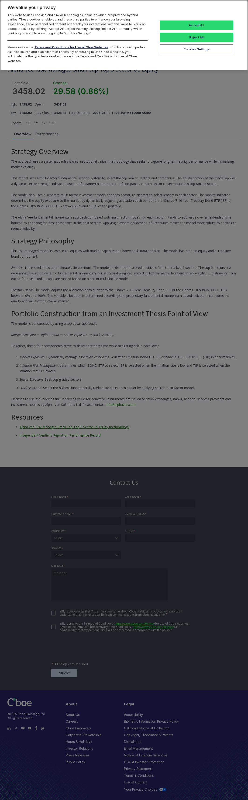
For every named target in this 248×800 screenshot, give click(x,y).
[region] (124, 35)
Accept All (196, 25)
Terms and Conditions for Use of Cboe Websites (71, 47)
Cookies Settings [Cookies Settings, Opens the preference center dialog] (196, 49)
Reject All (196, 37)
